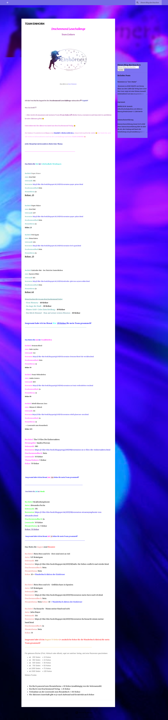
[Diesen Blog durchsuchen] (150, 2)
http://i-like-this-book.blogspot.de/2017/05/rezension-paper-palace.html (58, 216)
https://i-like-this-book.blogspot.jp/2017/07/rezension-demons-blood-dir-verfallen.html (63, 357)
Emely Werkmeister (72, 84)
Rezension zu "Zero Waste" (127, 82)
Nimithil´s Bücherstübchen (64, 133)
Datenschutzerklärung (125, 120)
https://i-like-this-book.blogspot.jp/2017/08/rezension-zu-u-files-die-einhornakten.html (72, 450)
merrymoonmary (88, 717)
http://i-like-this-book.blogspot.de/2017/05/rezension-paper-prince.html (58, 184)
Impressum (121, 102)
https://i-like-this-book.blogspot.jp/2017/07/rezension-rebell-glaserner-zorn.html (61, 414)
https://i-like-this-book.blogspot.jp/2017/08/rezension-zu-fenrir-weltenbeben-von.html (63, 385)
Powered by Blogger (84, 712)
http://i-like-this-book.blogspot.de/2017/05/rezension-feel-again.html (57, 246)
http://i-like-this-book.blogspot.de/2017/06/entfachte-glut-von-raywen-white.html (61, 281)
